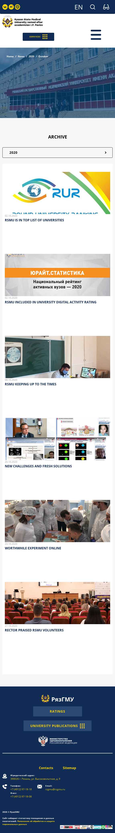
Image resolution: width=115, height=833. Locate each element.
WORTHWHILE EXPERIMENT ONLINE (33, 548)
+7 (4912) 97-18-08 (21, 795)
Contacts (46, 768)
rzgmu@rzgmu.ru (55, 787)
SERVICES (38, 36)
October (43, 56)
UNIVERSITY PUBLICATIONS (57, 725)
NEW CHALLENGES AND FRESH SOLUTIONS (38, 466)
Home (10, 56)
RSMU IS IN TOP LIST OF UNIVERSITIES (34, 220)
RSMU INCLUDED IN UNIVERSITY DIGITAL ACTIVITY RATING (51, 302)
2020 (31, 56)
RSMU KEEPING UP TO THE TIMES (30, 384)
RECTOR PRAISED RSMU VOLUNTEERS (34, 630)
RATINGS (57, 711)
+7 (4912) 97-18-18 (21, 787)
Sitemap (69, 768)
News (21, 56)
